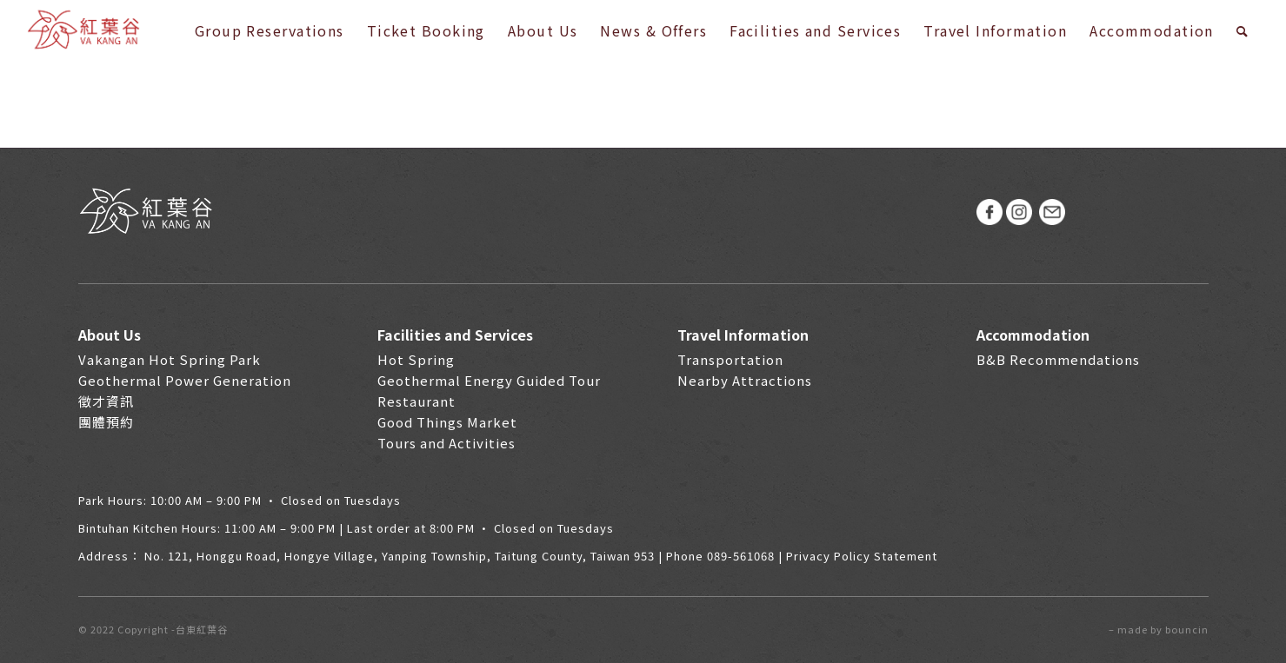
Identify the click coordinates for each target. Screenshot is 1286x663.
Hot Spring (416, 359)
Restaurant (416, 401)
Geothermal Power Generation (184, 380)
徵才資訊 (106, 401)
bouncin (1187, 629)
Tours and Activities (446, 443)
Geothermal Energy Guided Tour (489, 380)
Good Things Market (447, 422)
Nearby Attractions (744, 380)
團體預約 (106, 422)
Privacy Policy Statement (861, 555)
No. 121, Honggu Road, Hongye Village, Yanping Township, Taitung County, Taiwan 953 (399, 555)
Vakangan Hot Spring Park (169, 359)
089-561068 (741, 555)
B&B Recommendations (1058, 359)
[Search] (1242, 30)
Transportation (730, 359)
